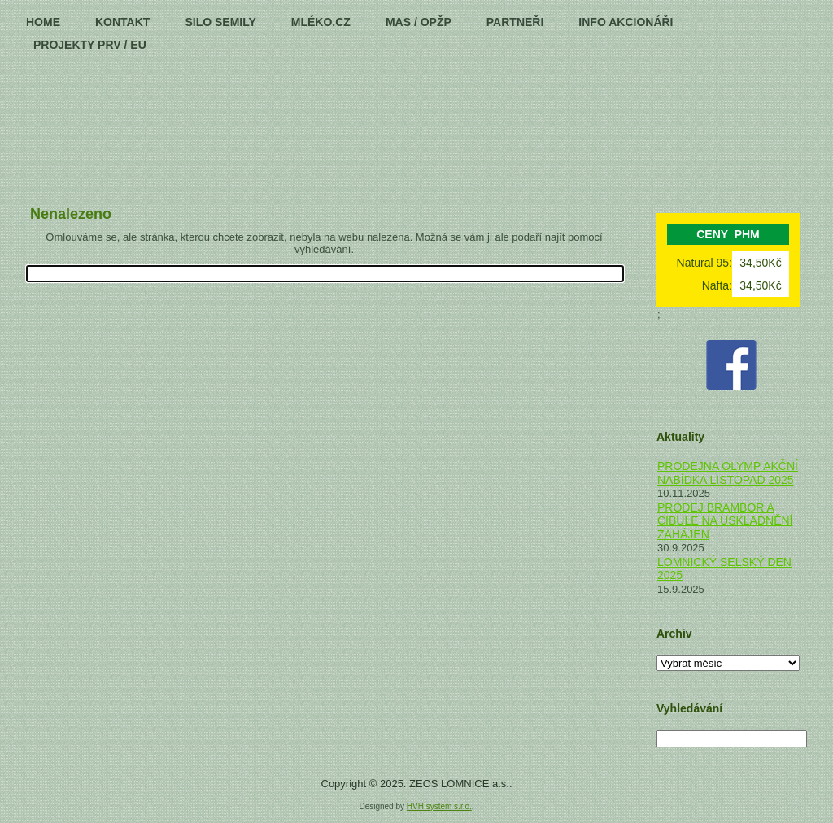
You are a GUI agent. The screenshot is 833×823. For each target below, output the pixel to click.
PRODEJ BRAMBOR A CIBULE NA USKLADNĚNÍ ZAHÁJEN (725, 521)
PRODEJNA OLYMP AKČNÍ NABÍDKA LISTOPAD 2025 (727, 472)
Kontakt (122, 21)
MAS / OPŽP (418, 21)
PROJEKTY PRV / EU (89, 44)
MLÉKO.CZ (321, 21)
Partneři (515, 21)
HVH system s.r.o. (439, 806)
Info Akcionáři (625, 21)
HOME (43, 21)
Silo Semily (220, 21)
